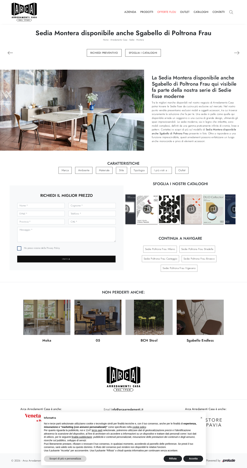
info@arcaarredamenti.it (126, 409)
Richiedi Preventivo (104, 53)
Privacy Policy (53, 248)
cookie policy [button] (139, 427)
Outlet (185, 12)
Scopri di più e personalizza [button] (65, 458)
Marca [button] (65, 170)
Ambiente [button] (83, 170)
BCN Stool (149, 340)
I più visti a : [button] (161, 170)
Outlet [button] (182, 170)
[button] (201, 417)
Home (105, 39)
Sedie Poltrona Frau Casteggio (160, 259)
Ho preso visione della (42, 248)
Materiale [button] (104, 170)
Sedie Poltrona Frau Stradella (197, 249)
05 (98, 340)
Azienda (130, 12)
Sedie (131, 39)
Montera (140, 39)
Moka (46, 340)
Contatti (219, 12)
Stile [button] (121, 170)
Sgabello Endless (200, 340)
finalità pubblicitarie (82, 437)
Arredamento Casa (118, 39)
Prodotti (146, 12)
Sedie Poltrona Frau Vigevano (179, 268)
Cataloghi (201, 12)
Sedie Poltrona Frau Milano (160, 249)
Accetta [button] (193, 458)
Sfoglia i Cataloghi (143, 53)
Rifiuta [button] (173, 458)
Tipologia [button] (139, 170)
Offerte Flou (166, 12)
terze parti (97, 430)
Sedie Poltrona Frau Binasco (199, 259)
